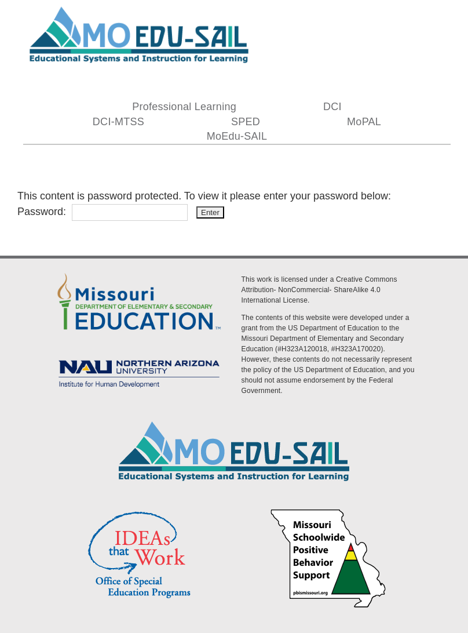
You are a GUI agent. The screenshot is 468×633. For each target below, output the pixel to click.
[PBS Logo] (328, 510)
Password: (102, 211)
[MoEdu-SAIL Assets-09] (139, 358)
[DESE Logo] (139, 272)
